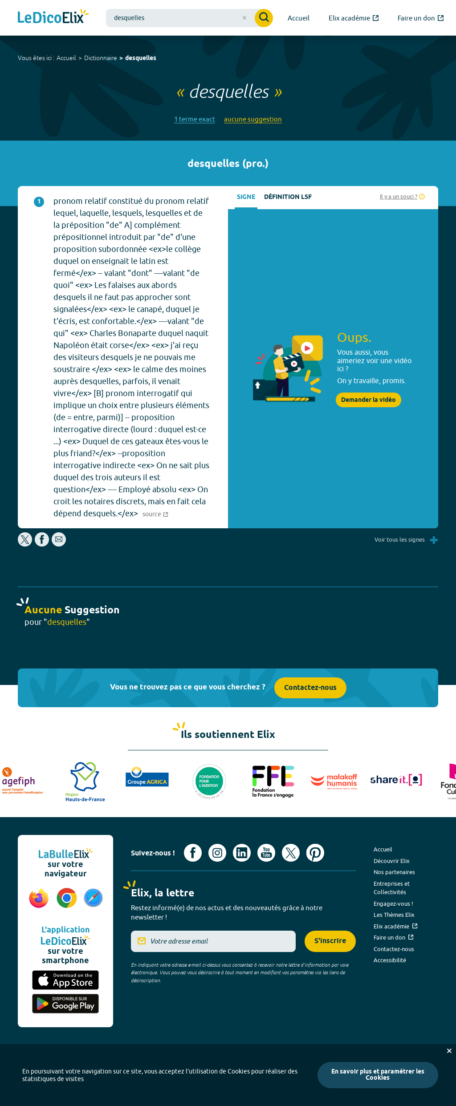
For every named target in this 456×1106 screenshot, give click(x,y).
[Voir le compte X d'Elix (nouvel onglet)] (291, 853)
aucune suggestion (253, 119)
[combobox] (189, 18)
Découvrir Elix (392, 860)
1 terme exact (194, 119)
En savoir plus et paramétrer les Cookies (377, 1075)
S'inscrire (330, 941)
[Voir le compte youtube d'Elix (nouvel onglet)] (266, 853)
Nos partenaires (394, 871)
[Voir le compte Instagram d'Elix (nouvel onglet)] (217, 853)
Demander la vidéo (368, 400)
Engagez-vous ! (393, 903)
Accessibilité (390, 960)
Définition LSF (288, 197)
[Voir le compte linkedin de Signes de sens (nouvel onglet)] (242, 853)
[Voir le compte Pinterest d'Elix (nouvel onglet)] (315, 853)
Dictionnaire (100, 57)
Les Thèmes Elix (394, 914)
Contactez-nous (310, 688)
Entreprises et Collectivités (392, 888)
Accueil (66, 57)
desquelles (140, 58)
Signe (246, 197)
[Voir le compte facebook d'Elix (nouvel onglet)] (193, 853)
